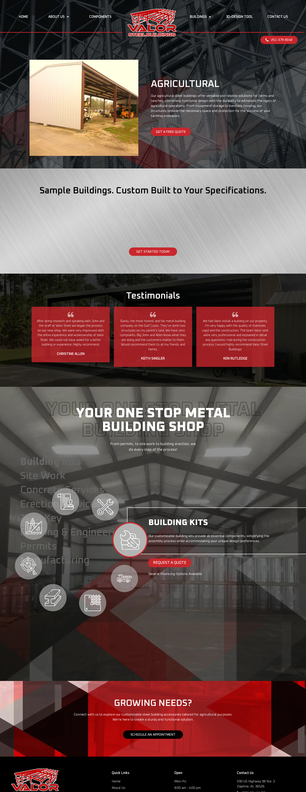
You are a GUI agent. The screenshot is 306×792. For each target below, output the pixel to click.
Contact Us (277, 16)
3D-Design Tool (239, 16)
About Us (58, 17)
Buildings (200, 17)
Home (23, 16)
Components (100, 16)
